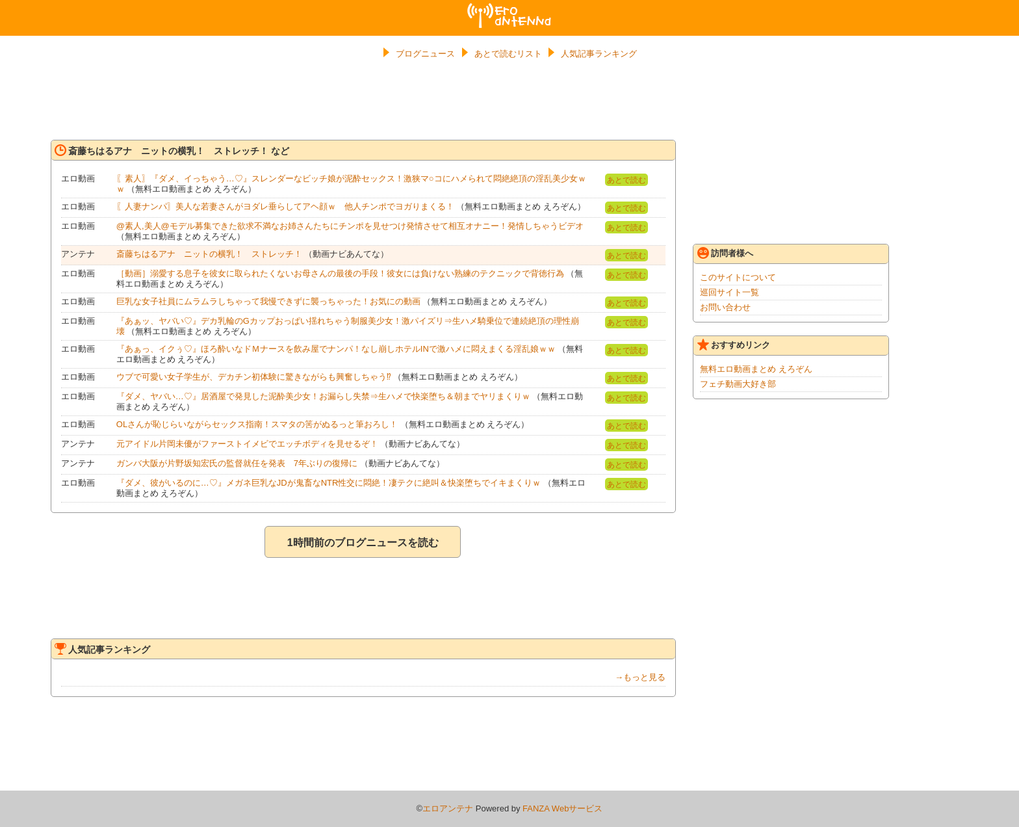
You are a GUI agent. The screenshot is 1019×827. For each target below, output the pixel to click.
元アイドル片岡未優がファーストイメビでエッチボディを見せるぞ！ (247, 444)
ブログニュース (425, 54)
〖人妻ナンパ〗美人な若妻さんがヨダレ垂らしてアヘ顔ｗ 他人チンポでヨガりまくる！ (285, 206)
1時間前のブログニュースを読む (363, 542)
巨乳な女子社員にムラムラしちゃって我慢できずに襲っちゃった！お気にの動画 (268, 301)
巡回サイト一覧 (729, 292)
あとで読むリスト (508, 54)
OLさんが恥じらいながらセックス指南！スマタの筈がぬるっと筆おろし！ (257, 424)
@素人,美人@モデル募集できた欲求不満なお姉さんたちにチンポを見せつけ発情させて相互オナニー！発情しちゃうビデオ (350, 226)
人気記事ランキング (599, 54)
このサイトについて (738, 277)
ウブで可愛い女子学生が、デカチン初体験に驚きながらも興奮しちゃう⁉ (253, 377)
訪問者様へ (725, 253)
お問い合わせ (725, 307)
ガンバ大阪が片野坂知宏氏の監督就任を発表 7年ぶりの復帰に (236, 463)
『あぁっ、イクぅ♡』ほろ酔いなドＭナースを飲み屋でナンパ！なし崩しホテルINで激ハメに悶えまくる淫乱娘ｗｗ (336, 349)
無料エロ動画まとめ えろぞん (756, 369)
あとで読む (626, 180)
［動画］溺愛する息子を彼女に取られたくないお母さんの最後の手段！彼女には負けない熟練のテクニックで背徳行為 (340, 273)
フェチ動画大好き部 (738, 384)
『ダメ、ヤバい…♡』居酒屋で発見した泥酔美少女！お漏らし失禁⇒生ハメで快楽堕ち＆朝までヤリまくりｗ (323, 396)
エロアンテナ (509, 8)
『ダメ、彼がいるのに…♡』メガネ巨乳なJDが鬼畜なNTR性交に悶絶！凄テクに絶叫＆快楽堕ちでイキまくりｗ (328, 483)
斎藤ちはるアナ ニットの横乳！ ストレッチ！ (209, 254)
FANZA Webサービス (562, 808)
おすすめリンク (733, 344)
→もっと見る (640, 677)
